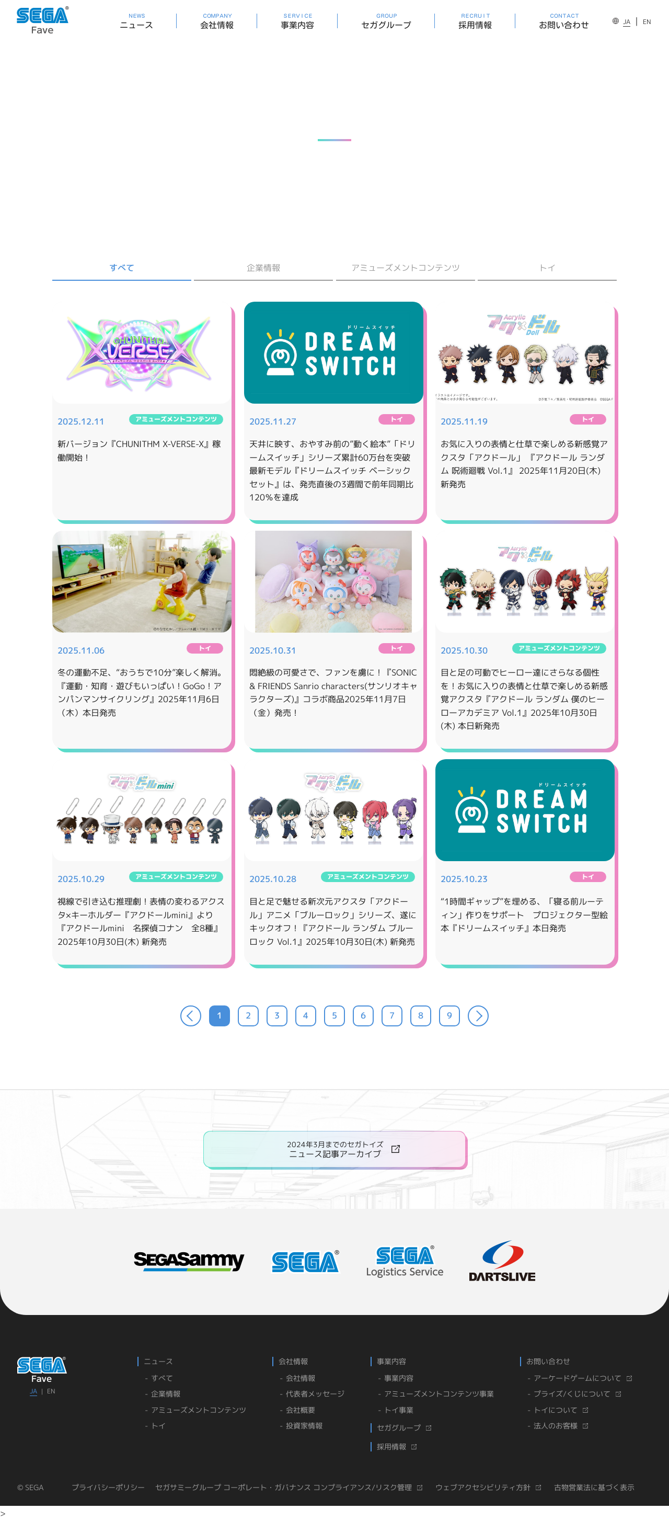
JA (626, 21)
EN (647, 21)
